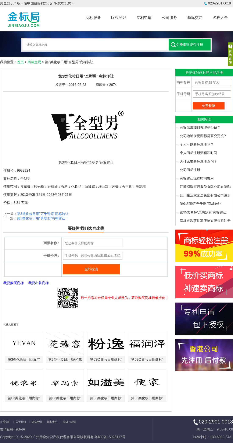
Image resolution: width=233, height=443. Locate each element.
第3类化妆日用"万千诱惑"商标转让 (43, 214)
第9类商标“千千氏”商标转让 (200, 204)
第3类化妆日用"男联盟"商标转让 (41, 218)
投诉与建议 (69, 421)
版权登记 (118, 17)
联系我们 (5, 421)
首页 (20, 62)
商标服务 (93, 17)
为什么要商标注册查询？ (198, 161)
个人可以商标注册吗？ (197, 144)
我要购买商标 (13, 283)
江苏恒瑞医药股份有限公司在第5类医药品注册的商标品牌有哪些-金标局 (205, 187)
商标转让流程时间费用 (197, 178)
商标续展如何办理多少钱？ (200, 127)
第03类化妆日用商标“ (106, 359)
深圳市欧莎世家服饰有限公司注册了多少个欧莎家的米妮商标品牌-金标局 (205, 221)
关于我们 (21, 421)
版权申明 (52, 421)
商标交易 (194, 17)
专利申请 (144, 17)
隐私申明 (37, 421)
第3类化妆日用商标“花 (65, 359)
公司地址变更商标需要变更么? (203, 136)
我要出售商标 (38, 283)
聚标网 (20, 429)
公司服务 (169, 17)
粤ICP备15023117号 (109, 437)
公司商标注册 (190, 170)
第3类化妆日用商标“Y (24, 359)
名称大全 (220, 17)
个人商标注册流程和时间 (198, 153)
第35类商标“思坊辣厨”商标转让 (203, 212)
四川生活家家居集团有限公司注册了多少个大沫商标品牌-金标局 (205, 195)
